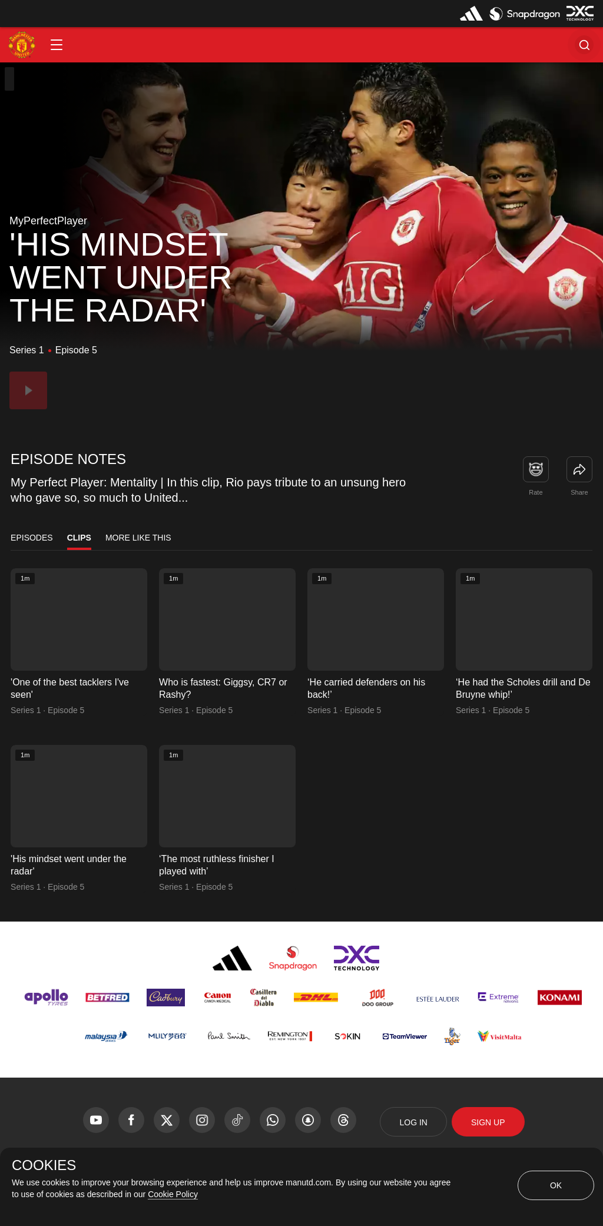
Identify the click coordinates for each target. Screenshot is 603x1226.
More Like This (138, 537)
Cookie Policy (173, 1194)
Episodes (32, 537)
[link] (579, 469)
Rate (535, 492)
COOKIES (44, 1165)
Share (579, 492)
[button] (56, 44)
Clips (79, 537)
